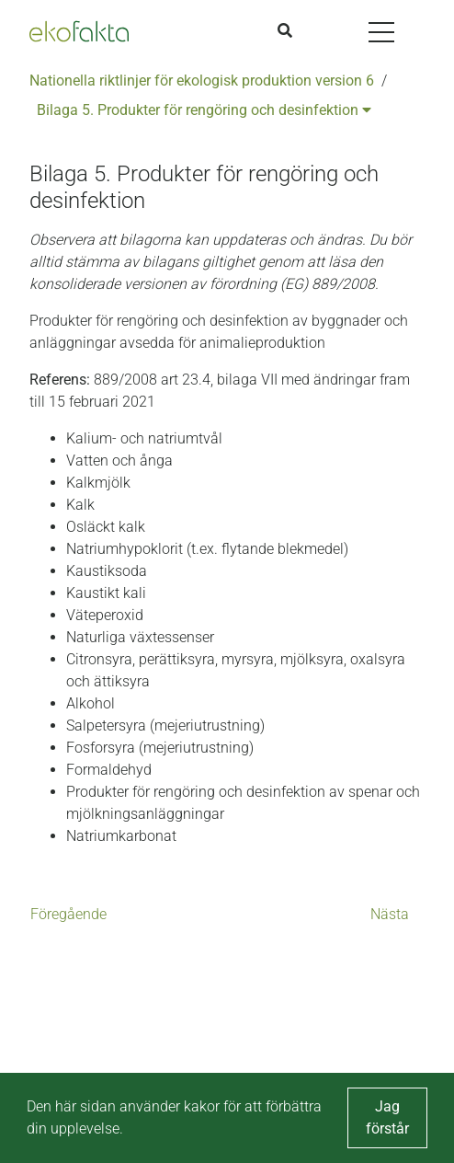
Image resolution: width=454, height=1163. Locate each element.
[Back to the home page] (79, 31)
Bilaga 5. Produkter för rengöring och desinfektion (204, 110)
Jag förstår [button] (387, 1117)
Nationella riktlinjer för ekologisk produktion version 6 (201, 80)
